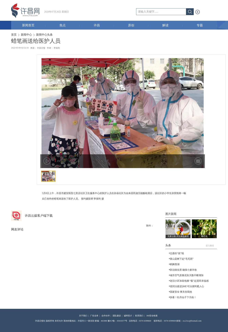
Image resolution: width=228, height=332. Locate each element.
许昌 (104, 25)
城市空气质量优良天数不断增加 (186, 275)
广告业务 (94, 315)
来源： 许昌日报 (37, 48)
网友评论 (17, 229)
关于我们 (83, 315)
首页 (14, 34)
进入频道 (211, 245)
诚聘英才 (128, 315)
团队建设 (117, 315)
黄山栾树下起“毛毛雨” (182, 259)
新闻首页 (34, 25)
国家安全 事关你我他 (181, 292)
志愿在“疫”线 (177, 253)
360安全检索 (152, 315)
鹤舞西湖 (174, 264)
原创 (138, 25)
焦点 (69, 25)
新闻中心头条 (44, 34)
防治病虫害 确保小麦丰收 (183, 270)
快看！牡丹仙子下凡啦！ (183, 297)
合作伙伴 (105, 315)
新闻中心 (26, 34)
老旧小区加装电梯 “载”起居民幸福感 (189, 281)
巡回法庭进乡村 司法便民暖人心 (187, 286)
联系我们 (139, 315)
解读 (172, 25)
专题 (207, 25)
